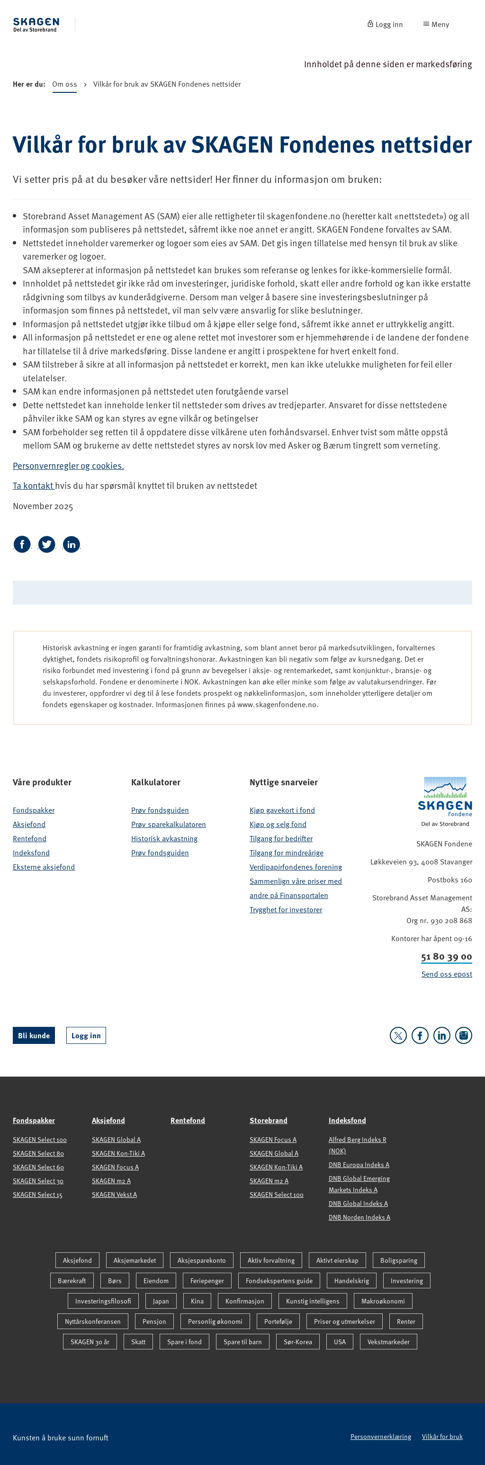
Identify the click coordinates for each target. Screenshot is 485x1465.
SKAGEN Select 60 (38, 1166)
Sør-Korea (298, 1341)
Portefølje (278, 1321)
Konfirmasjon (244, 1300)
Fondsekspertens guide (279, 1280)
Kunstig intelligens (313, 1300)
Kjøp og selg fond (278, 823)
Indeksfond (31, 852)
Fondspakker (33, 809)
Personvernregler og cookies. (68, 465)
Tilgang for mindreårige (286, 852)
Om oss (64, 85)
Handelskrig (351, 1280)
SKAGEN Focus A (115, 1166)
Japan (161, 1300)
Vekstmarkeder (389, 1341)
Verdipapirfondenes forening (296, 866)
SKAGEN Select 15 (38, 1194)
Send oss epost (447, 973)
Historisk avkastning (164, 838)
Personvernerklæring (380, 1436)
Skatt (138, 1341)
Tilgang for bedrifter (281, 838)
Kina (197, 1300)
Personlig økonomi (215, 1321)
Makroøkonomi (383, 1300)
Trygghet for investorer (286, 909)
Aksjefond (29, 823)
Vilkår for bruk (442, 1436)
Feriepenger (207, 1280)
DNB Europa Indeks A (359, 1164)
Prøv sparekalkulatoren (168, 823)
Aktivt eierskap (337, 1260)
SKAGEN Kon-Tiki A (118, 1153)
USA (340, 1341)
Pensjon (154, 1321)
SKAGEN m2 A (111, 1180)
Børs (115, 1280)
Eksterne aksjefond (44, 866)
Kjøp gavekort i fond (282, 809)
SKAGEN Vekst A (114, 1194)
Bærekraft (72, 1280)
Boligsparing (398, 1260)
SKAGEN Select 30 (38, 1180)
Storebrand (268, 1119)
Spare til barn (243, 1341)
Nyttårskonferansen (93, 1321)
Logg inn (86, 1035)
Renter (406, 1321)
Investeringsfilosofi (103, 1300)
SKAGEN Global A (116, 1139)
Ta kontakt (34, 485)
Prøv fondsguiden (160, 809)
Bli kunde (34, 1035)
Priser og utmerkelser (344, 1321)
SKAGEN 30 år (90, 1341)
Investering (407, 1280)
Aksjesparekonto (202, 1260)
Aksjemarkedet (135, 1260)
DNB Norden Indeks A (359, 1217)
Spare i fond (184, 1341)
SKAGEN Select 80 (38, 1153)
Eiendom (156, 1280)
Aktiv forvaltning (271, 1260)
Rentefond (29, 838)
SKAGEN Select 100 (40, 1139)
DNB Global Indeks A (358, 1203)
